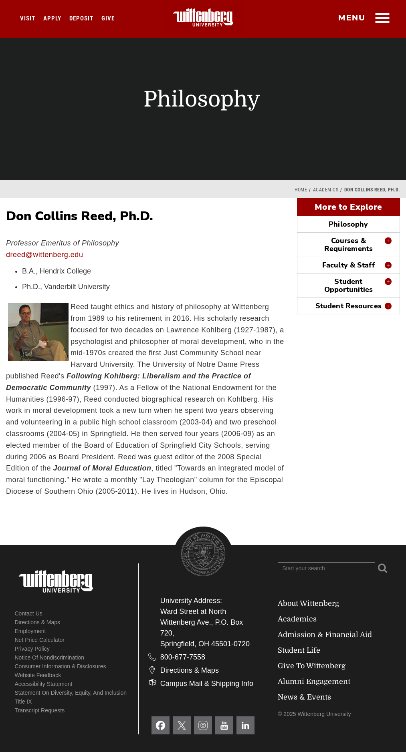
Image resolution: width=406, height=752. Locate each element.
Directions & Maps (38, 622)
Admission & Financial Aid (325, 635)
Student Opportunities (348, 285)
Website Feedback (38, 675)
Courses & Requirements (348, 245)
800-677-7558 (182, 657)
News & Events (304, 697)
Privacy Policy (32, 648)
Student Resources (348, 306)
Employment (30, 631)
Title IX (23, 701)
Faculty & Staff (348, 265)
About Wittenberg (308, 603)
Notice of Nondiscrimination (50, 657)
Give (108, 18)
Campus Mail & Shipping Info (206, 684)
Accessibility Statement (44, 684)
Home (301, 190)
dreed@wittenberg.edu (44, 255)
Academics (326, 190)
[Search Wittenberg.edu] (326, 568)
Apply (52, 18)
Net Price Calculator (40, 640)
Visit (27, 18)
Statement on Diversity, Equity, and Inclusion (71, 693)
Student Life (299, 650)
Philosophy (348, 224)
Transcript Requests (40, 710)
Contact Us (28, 613)
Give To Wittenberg (311, 666)
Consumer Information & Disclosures (60, 666)
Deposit (81, 18)
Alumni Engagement (314, 682)
